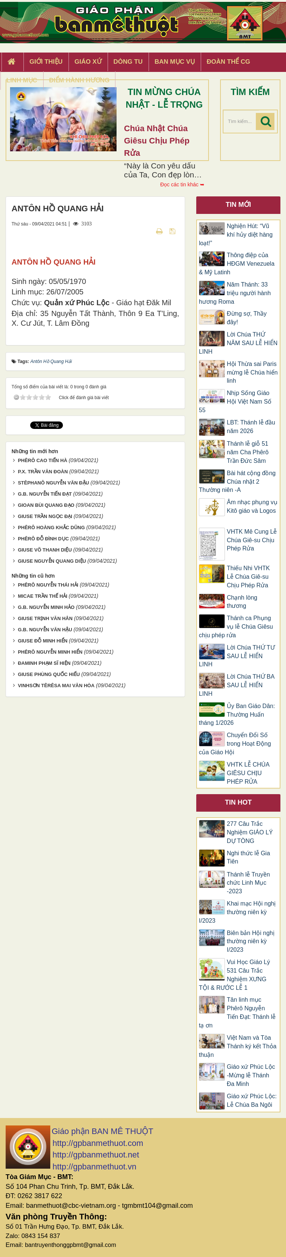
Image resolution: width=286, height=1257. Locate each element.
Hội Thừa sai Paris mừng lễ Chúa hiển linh (252, 372)
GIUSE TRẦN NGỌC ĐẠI (45, 616)
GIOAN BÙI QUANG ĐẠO (46, 604)
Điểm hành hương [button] (79, 80)
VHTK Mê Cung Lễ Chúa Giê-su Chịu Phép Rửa (252, 540)
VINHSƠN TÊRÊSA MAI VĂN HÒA (56, 785)
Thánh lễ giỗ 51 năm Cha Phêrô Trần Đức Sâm (247, 452)
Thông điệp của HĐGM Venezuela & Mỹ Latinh (236, 263)
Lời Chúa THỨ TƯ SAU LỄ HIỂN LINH (237, 656)
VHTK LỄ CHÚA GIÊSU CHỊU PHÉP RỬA (248, 773)
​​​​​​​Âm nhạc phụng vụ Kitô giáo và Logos (252, 510)
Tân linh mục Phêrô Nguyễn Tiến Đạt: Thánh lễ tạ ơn (237, 1013)
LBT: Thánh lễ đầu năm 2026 (251, 426)
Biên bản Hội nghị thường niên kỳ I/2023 (250, 941)
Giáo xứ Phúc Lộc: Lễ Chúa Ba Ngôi (252, 1100)
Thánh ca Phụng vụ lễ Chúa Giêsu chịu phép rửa (236, 626)
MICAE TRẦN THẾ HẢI (42, 695)
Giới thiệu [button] (46, 61)
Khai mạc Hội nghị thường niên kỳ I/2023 (237, 912)
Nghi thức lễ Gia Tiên (248, 857)
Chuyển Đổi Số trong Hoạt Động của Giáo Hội (235, 743)
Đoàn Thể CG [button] (228, 61)
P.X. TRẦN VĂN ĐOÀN (43, 571)
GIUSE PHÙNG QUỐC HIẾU (49, 774)
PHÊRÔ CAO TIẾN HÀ (42, 560)
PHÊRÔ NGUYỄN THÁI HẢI (48, 684)
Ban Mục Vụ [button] (175, 61)
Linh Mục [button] (21, 80)
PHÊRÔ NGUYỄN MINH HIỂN (50, 751)
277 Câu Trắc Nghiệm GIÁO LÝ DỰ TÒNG (250, 832)
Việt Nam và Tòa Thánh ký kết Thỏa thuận (237, 1046)
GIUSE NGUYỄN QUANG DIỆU (52, 660)
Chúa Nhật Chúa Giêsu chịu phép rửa (157, 141)
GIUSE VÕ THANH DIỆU (45, 649)
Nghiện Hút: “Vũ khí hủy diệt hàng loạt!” (236, 234)
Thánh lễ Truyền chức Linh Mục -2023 (248, 883)
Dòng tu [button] (128, 61)
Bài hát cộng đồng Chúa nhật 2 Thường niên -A (237, 481)
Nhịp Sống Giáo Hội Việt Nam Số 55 (235, 401)
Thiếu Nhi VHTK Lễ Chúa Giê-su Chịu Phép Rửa (248, 576)
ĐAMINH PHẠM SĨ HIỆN (44, 762)
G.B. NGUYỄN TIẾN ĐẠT (45, 593)
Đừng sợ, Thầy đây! (247, 317)
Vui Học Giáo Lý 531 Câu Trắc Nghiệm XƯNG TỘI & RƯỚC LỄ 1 (234, 975)
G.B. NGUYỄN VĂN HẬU (45, 729)
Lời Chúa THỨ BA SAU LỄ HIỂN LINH (236, 685)
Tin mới (238, 204)
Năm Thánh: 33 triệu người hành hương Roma (235, 293)
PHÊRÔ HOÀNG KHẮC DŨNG (51, 627)
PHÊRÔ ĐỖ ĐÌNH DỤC (43, 638)
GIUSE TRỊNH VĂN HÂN (45, 718)
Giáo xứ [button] (88, 61)
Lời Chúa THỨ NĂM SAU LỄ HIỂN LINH (238, 343)
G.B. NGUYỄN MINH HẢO (46, 707)
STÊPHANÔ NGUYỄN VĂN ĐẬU (53, 582)
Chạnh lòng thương (242, 601)
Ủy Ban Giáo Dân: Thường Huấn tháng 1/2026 (237, 714)
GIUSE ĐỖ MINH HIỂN (42, 740)
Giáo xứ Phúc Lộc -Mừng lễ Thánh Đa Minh (251, 1075)
